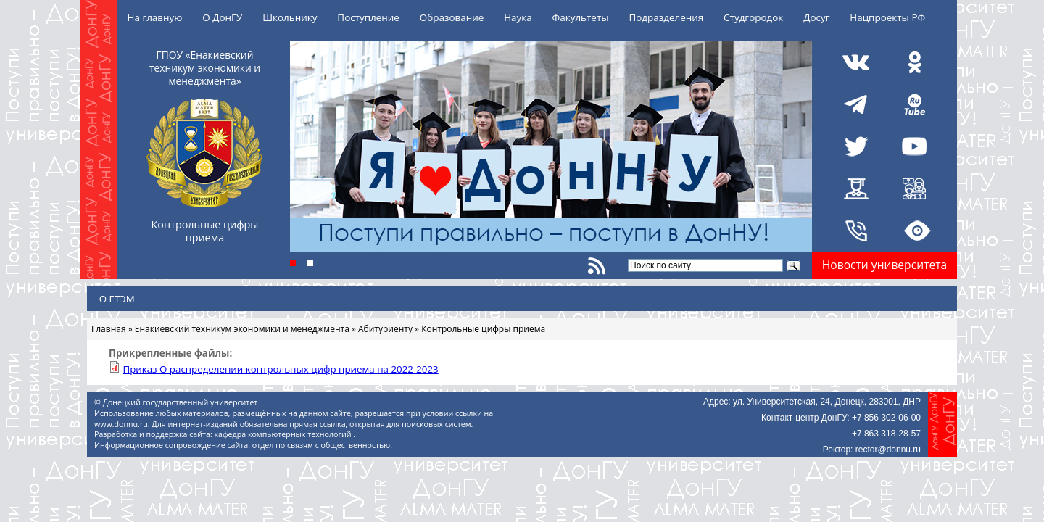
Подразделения (666, 17)
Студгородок (753, 17)
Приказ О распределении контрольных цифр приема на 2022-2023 (280, 369)
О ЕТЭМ (117, 298)
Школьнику (289, 17)
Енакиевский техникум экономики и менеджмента (242, 329)
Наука (518, 17)
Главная (108, 329)
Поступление (368, 17)
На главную (155, 17)
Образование (452, 17)
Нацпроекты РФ (887, 17)
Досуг (816, 17)
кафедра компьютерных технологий (284, 434)
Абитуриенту (385, 329)
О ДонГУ (222, 17)
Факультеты (580, 17)
